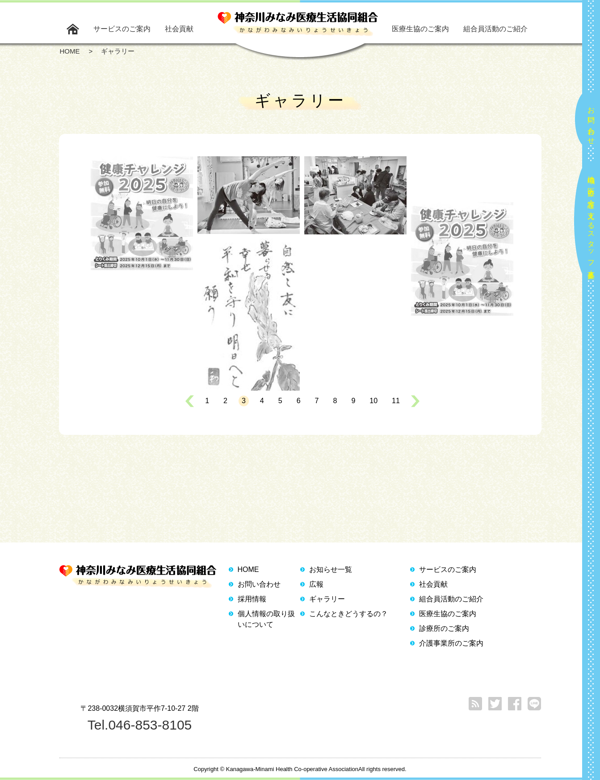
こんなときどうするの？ (348, 613)
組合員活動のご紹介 (495, 29)
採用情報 (252, 599)
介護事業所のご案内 (451, 643)
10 (373, 401)
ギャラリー (327, 599)
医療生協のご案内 (420, 29)
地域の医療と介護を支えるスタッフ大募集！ (591, 223)
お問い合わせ (591, 122)
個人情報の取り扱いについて (266, 619)
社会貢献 (179, 29)
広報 (316, 584)
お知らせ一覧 (330, 569)
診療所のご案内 (444, 628)
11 (396, 401)
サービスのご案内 (122, 29)
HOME (248, 569)
